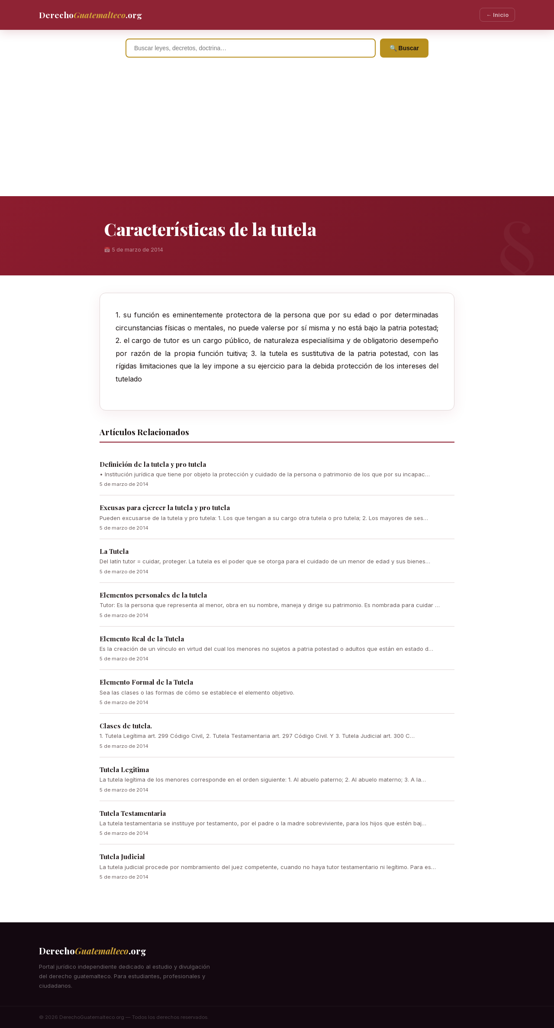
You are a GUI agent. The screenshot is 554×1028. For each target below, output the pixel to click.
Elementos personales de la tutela (153, 595)
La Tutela (114, 551)
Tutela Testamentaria (133, 813)
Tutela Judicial (122, 856)
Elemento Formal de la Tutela (146, 682)
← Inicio (497, 14)
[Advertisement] (277, 131)
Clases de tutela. (126, 725)
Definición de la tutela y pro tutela (153, 464)
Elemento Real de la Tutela (142, 638)
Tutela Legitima (124, 769)
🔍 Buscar (404, 48)
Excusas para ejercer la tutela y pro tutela (165, 507)
